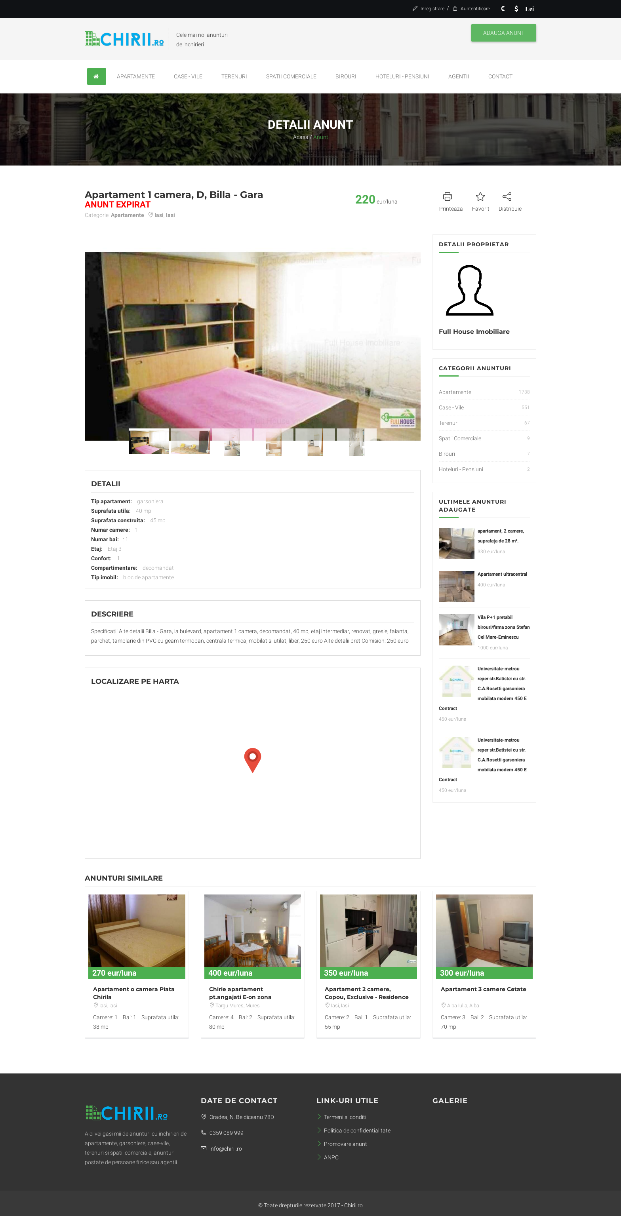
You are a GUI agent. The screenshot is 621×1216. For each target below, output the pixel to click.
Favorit (481, 201)
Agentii (458, 76)
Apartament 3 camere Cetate (483, 989)
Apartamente (136, 76)
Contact (500, 76)
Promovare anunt (341, 1144)
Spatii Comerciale (291, 76)
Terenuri (234, 76)
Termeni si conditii (342, 1117)
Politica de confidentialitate (353, 1130)
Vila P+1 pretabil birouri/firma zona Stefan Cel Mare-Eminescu (504, 627)
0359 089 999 (222, 1133)
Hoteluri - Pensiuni (402, 76)
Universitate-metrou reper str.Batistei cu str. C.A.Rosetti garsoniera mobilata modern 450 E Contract (483, 688)
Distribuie (510, 201)
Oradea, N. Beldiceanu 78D (237, 1117)
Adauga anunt (503, 33)
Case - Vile (188, 76)
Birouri (345, 76)
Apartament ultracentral (502, 574)
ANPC (327, 1157)
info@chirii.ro (221, 1149)
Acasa (301, 137)
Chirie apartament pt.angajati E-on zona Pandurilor (240, 997)
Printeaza (451, 201)
